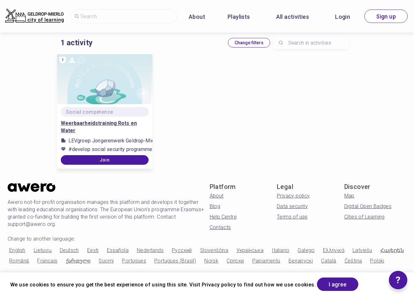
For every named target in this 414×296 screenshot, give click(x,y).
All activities (292, 16)
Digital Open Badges (368, 206)
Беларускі (301, 261)
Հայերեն (392, 250)
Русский (182, 250)
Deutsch (69, 250)
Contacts (220, 227)
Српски (235, 261)
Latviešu (362, 250)
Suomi (106, 261)
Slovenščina (214, 250)
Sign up (386, 16)
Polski (377, 261)
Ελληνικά (333, 250)
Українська (249, 250)
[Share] (143, 93)
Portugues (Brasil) (175, 261)
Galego (306, 250)
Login (342, 16)
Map (349, 196)
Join (105, 159)
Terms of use (292, 217)
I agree (338, 284)
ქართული (78, 261)
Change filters (249, 42)
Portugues (134, 261)
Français (47, 261)
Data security (292, 206)
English (17, 250)
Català (328, 261)
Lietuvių (43, 250)
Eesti (93, 250)
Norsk (211, 261)
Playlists (239, 16)
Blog (215, 206)
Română (19, 261)
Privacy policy (293, 196)
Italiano (280, 250)
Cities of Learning (364, 217)
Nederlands (150, 250)
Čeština (353, 261)
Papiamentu (266, 261)
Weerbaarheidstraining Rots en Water (99, 127)
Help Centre (223, 217)
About (197, 16)
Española (118, 250)
